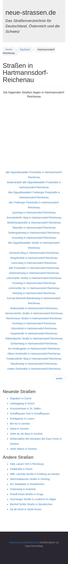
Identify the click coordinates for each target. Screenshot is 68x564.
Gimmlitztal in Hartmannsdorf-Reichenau (34, 328)
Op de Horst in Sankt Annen (26, 509)
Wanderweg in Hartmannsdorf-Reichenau (34, 363)
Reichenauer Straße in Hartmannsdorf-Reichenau (34, 318)
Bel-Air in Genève (20, 423)
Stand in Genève (19, 428)
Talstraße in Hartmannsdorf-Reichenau (34, 227)
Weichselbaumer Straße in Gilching (30, 479)
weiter (59, 378)
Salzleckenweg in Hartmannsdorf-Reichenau (34, 273)
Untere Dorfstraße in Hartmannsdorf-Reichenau (34, 368)
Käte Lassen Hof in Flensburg (26, 464)
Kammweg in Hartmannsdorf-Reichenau (34, 262)
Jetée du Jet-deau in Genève (26, 433)
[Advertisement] (34, 136)
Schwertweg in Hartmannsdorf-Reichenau (34, 343)
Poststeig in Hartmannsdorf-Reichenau (34, 283)
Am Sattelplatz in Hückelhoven (27, 484)
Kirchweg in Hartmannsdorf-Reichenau (34, 323)
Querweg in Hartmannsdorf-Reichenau (34, 212)
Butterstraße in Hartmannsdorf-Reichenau (34, 308)
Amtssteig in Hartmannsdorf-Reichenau (34, 237)
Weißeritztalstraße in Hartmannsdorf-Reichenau (34, 222)
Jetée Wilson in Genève (23, 448)
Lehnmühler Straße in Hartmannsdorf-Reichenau (34, 278)
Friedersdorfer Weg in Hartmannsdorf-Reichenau (34, 358)
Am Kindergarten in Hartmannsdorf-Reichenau (34, 348)
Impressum (15, 542)
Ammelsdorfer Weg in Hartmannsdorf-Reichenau (34, 217)
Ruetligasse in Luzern (22, 418)
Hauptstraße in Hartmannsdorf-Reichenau (34, 333)
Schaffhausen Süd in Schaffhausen (30, 413)
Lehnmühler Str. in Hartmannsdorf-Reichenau (34, 288)
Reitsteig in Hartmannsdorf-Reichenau (34, 293)
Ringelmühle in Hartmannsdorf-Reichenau (34, 257)
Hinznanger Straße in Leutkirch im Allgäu (33, 499)
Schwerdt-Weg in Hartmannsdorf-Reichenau (34, 252)
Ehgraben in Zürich (20, 398)
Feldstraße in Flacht (21, 469)
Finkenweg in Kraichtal (23, 489)
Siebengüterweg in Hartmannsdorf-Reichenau (34, 232)
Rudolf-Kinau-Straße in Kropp (26, 494)
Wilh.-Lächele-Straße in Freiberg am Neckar (35, 474)
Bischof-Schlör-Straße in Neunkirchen (31, 504)
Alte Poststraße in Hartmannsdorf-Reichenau (34, 268)
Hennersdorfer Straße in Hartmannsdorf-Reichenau (34, 313)
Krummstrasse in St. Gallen (25, 408)
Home (8, 49)
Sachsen (25, 49)
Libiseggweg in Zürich (22, 403)
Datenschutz (31, 542)
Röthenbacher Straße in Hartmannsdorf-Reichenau (34, 338)
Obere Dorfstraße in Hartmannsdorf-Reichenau (34, 353)
